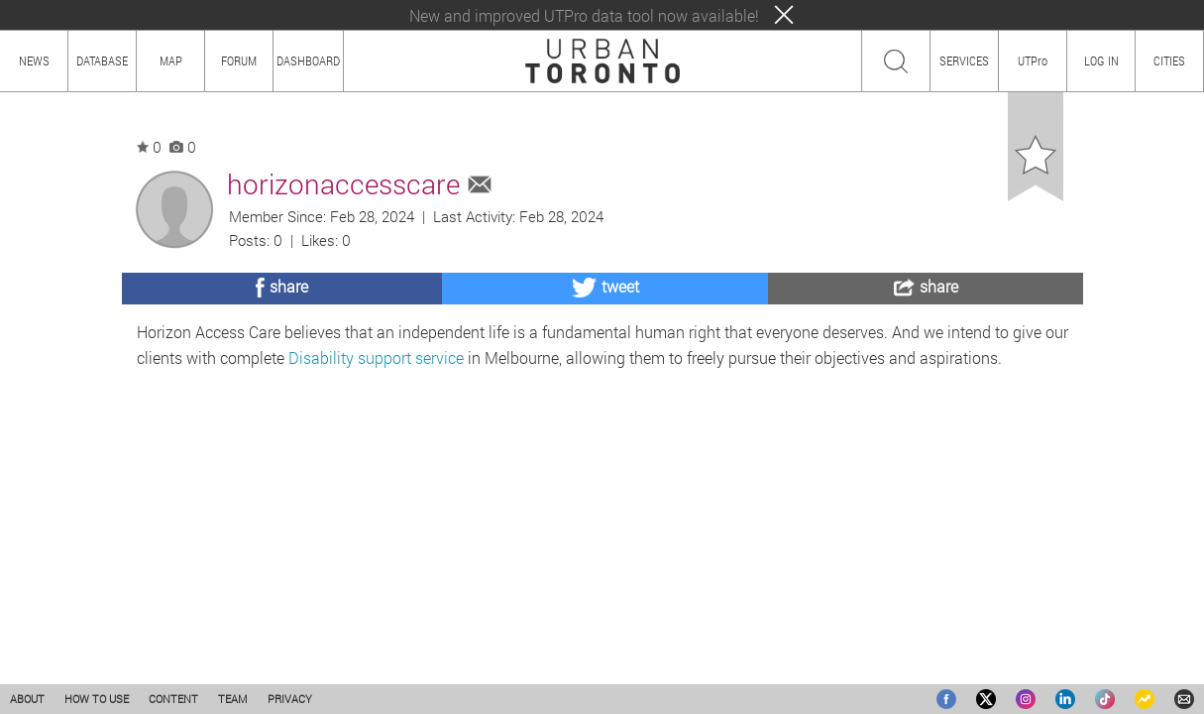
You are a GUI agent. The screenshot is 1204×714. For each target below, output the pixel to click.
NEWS (34, 60)
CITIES (1169, 60)
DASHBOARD (308, 60)
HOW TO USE (96, 698)
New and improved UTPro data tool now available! (584, 15)
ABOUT (27, 698)
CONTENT (173, 698)
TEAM (233, 698)
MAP (171, 60)
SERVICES (964, 60)
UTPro (1032, 60)
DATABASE (102, 60)
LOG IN (1101, 60)
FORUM (239, 60)
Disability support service (376, 357)
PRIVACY (290, 698)
